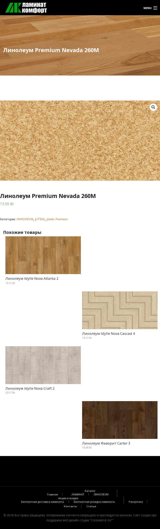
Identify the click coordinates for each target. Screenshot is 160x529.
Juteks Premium (57, 219)
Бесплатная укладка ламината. (94, 502)
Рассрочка (136, 502)
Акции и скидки (68, 498)
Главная (52, 494)
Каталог (90, 491)
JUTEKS (40, 219)
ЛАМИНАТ (77, 494)
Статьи (91, 506)
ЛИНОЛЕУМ (24, 219)
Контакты (70, 506)
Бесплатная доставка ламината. (42, 502)
